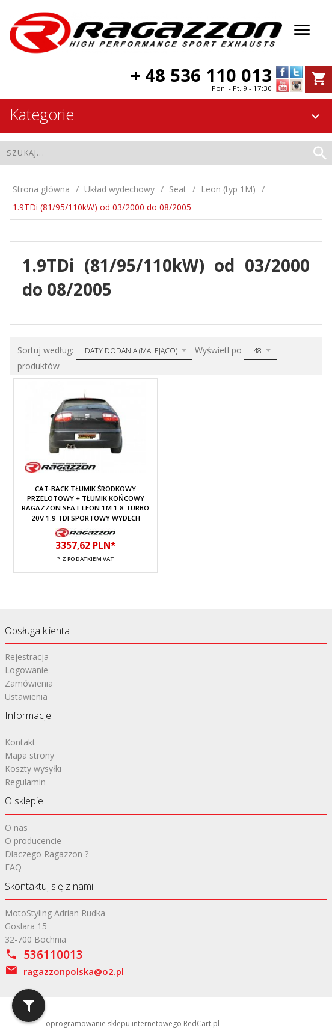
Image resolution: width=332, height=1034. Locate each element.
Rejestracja (27, 656)
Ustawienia (26, 696)
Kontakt (20, 742)
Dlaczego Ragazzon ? (46, 854)
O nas (16, 827)
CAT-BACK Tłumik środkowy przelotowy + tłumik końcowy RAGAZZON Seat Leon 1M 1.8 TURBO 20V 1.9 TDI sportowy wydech (85, 503)
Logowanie (26, 670)
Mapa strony (29, 755)
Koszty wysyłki (33, 768)
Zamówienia (29, 683)
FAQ (13, 867)
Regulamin (25, 782)
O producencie (33, 840)
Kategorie (166, 114)
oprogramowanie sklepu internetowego (114, 1023)
